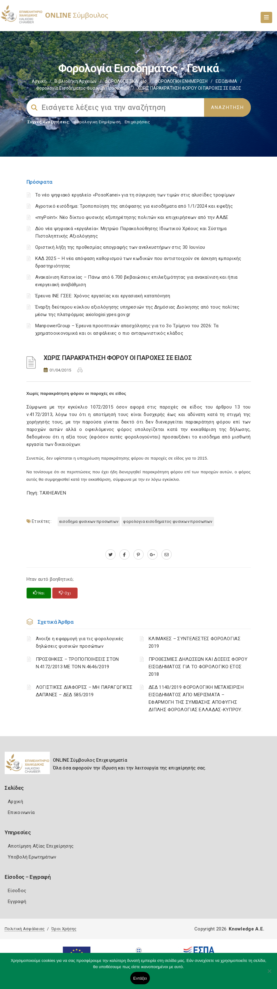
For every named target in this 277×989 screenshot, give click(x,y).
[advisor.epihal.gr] (167, 554)
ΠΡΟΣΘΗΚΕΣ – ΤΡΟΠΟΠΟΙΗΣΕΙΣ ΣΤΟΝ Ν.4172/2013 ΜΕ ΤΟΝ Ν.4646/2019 (77, 663)
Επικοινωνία (21, 812)
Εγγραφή (17, 901)
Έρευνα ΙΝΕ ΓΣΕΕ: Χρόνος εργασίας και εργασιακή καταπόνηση (102, 296)
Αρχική (39, 81)
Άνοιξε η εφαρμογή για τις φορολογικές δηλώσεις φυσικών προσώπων (80, 642)
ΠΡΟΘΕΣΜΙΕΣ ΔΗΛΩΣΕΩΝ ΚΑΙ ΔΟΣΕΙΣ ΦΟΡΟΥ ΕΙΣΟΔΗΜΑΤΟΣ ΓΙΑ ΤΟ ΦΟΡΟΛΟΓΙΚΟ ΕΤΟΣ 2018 (198, 666)
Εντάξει (140, 978)
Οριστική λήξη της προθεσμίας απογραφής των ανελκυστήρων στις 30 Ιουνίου (120, 247)
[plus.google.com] (153, 554)
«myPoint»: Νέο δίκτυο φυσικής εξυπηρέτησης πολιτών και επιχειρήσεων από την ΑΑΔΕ (131, 217)
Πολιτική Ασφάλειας (25, 928)
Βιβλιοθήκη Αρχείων (76, 81)
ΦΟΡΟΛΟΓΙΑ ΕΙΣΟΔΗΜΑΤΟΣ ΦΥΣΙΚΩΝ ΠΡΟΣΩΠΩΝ (167, 521)
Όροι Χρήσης (63, 928)
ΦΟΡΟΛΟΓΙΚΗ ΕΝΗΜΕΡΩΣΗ (181, 81)
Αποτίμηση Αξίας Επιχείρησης (41, 846)
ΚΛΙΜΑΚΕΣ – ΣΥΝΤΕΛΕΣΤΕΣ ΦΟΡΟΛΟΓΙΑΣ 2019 (195, 642)
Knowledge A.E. (246, 929)
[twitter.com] (110, 554)
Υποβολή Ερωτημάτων (32, 857)
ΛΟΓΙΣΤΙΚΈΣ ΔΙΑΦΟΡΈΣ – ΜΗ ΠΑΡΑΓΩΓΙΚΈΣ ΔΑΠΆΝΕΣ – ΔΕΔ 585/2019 (84, 691)
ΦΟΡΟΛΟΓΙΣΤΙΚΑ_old (125, 81)
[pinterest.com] (138, 554)
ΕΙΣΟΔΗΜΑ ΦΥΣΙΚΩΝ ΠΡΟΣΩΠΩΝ (89, 521)
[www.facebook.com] (124, 554)
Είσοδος (17, 890)
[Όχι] (269, 974)
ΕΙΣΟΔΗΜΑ (226, 81)
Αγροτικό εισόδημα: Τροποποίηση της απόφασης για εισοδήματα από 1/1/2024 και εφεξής (134, 206)
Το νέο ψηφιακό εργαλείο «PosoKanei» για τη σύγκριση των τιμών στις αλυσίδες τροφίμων (135, 195)
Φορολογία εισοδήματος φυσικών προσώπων (82, 88)
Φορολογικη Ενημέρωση (97, 122)
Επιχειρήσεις (137, 122)
